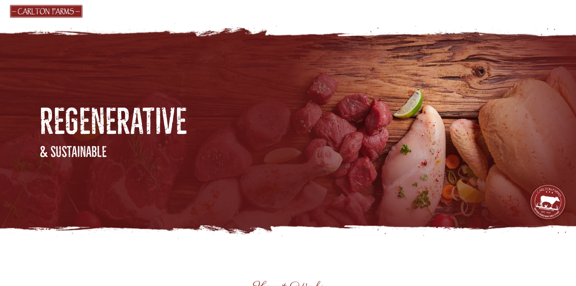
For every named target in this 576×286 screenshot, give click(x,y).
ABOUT (343, 10)
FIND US (248, 10)
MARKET (157, 10)
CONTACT (490, 10)
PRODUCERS (298, 10)
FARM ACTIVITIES (431, 10)
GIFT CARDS (202, 10)
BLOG (382, 10)
